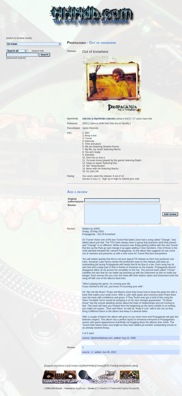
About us (62, 365)
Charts (99, 365)
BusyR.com (81, 388)
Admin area (131, 365)
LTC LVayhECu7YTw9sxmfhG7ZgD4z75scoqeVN (116, 388)
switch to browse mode (19, 38)
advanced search (16, 58)
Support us (50, 365)
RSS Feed (110, 365)
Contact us (75, 365)
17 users (137, 118)
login (116, 178)
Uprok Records (90, 128)
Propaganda (76, 43)
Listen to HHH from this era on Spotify (109, 123)
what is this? (123, 118)
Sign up (106, 178)
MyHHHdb (88, 365)
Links (120, 365)
